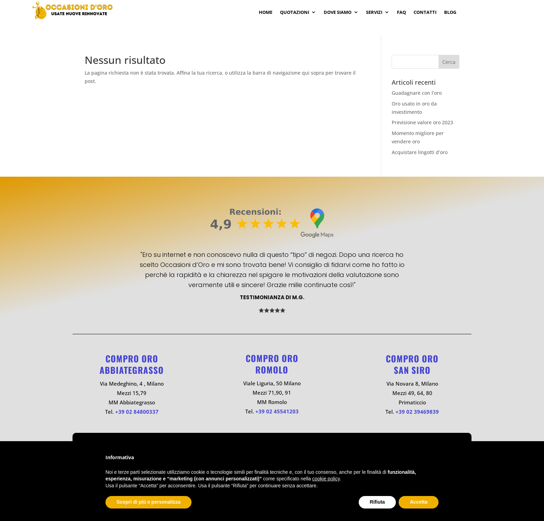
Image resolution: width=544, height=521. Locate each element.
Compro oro (131, 358)
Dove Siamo (337, 12)
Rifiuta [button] (377, 502)
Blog (450, 12)
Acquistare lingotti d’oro (420, 152)
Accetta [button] (418, 502)
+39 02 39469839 (417, 411)
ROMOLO (271, 369)
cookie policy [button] (326, 478)
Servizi (374, 12)
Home (265, 12)
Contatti (425, 12)
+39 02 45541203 (277, 411)
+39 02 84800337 (137, 411)
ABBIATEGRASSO (132, 369)
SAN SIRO (412, 369)
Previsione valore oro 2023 (422, 122)
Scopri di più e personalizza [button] (148, 502)
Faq (401, 12)
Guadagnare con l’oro (417, 93)
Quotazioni (294, 12)
